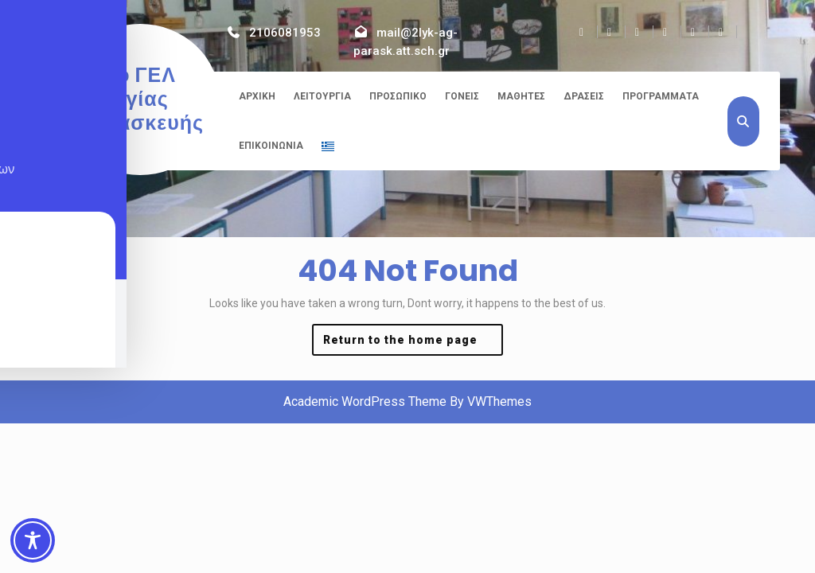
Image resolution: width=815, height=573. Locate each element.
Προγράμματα (660, 96)
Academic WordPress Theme (364, 401)
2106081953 (285, 32)
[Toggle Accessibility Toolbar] (32, 540)
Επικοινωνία (271, 145)
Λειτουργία (322, 96)
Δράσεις (583, 96)
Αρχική (257, 96)
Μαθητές (521, 96)
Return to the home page (413, 343)
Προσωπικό (398, 96)
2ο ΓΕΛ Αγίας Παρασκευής (140, 99)
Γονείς (462, 96)
